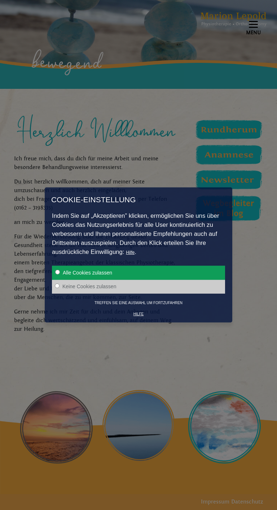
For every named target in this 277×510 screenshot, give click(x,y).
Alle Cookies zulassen (83, 273)
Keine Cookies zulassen (85, 286)
